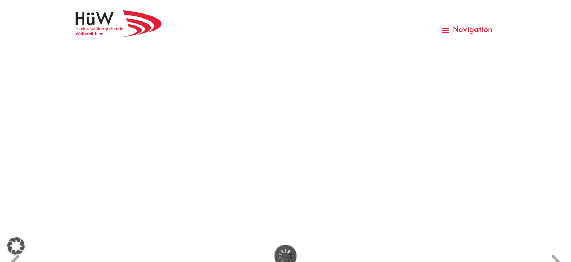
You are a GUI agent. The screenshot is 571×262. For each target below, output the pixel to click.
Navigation (467, 29)
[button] (16, 246)
